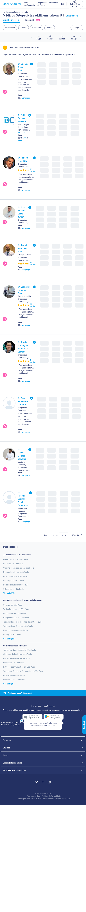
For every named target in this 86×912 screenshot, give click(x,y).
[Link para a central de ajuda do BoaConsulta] (62, 4)
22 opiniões (33, 264)
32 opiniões (33, 170)
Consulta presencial (11, 21)
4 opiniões (33, 361)
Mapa (76, 28)
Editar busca (72, 16)
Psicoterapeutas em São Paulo (16, 585)
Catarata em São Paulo (12, 605)
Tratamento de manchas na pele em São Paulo (22, 622)
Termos (58, 799)
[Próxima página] (81, 535)
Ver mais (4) (8, 684)
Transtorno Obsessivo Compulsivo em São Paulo (23, 671)
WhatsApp (36, 28)
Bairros (50, 28)
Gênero (24, 28)
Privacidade (48, 799)
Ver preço (26, 98)
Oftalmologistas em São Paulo (15, 559)
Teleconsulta (32, 21)
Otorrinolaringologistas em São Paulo (18, 568)
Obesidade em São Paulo (13, 663)
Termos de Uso (33, 796)
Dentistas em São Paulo (13, 564)
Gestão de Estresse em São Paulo (17, 658)
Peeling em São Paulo (12, 635)
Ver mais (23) (9, 639)
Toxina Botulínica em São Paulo (16, 609)
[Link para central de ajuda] (4, 693)
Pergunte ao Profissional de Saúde (47, 4)
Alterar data (10, 28)
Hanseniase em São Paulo (14, 680)
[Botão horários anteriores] (32, 37)
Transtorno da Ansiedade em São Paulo (19, 650)
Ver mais (21, 132)
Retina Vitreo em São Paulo (14, 613)
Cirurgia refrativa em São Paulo (16, 618)
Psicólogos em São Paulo (13, 581)
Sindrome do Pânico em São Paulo (17, 654)
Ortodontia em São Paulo (13, 589)
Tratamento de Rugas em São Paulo (18, 626)
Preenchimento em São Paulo (15, 630)
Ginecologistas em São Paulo (15, 576)
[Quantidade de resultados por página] (64, 535)
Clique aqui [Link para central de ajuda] (20, 693)
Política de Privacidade (51, 796)
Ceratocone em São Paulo (14, 675)
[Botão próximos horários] (80, 37)
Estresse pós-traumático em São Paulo (19, 667)
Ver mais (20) (9, 593)
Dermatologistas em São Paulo (16, 572)
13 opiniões (33, 305)
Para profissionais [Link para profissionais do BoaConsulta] (29, 4)
